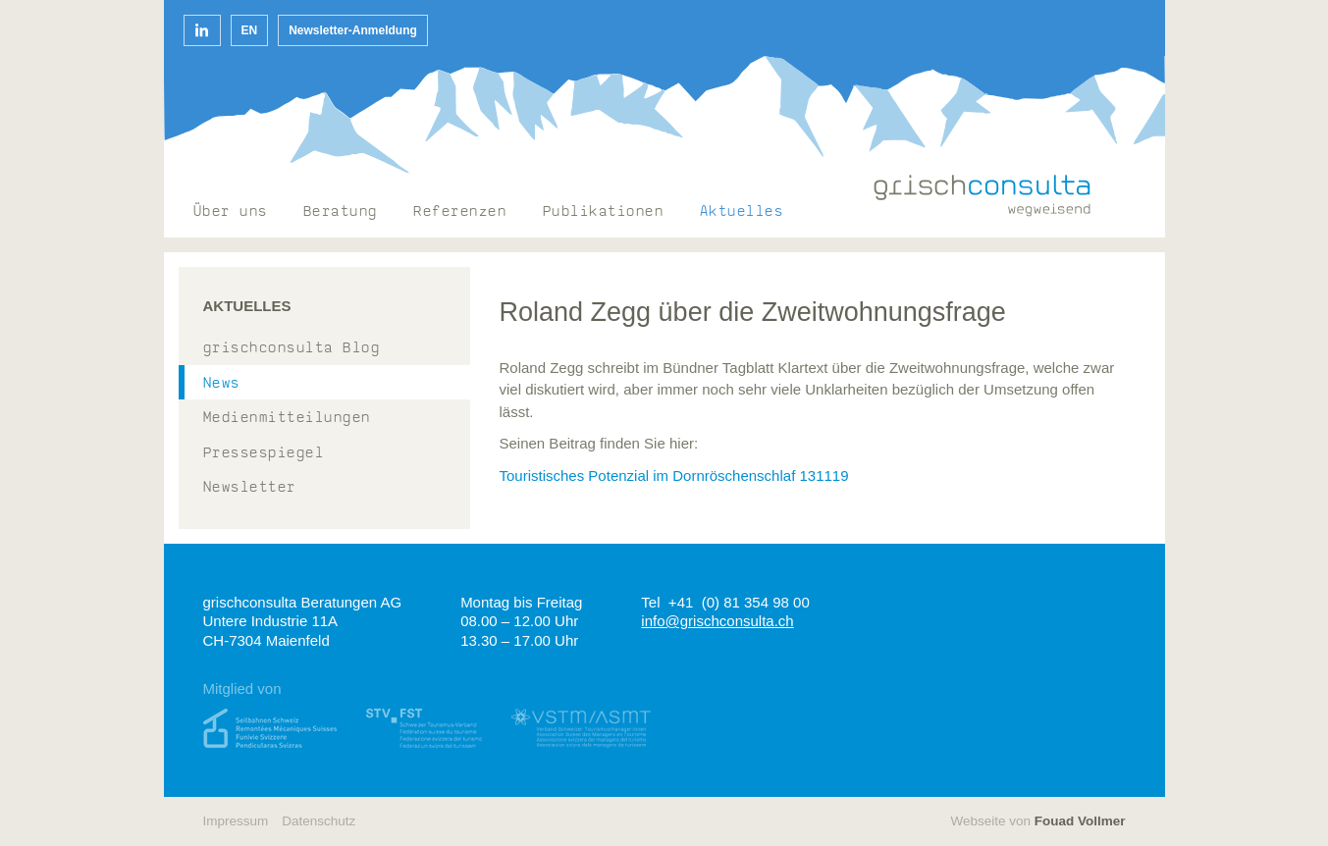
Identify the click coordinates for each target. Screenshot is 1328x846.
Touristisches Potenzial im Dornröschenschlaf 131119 (674, 475)
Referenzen (459, 212)
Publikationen (603, 212)
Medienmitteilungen (287, 418)
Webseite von (1037, 821)
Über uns (230, 212)
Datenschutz (318, 821)
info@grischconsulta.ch (717, 620)
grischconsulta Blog (292, 349)
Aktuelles (742, 212)
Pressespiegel (264, 454)
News (221, 384)
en (249, 30)
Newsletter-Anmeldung (353, 30)
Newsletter (249, 488)
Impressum (236, 821)
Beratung (340, 212)
